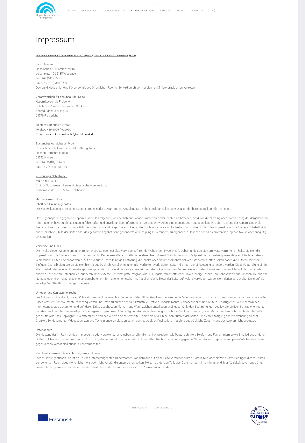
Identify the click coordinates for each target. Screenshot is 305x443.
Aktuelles (89, 10)
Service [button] (197, 10)
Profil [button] (181, 10)
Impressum (139, 408)
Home (71, 10)
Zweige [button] (165, 10)
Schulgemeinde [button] (142, 10)
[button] (214, 10)
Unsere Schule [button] (114, 10)
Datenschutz (164, 408)
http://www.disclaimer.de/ (154, 367)
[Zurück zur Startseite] (47, 10)
